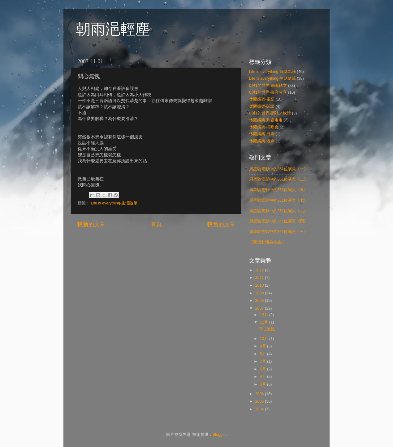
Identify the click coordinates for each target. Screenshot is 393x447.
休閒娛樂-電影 (261, 99)
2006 (260, 394)
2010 (260, 285)
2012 (260, 270)
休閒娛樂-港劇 (261, 141)
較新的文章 (91, 224)
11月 (265, 322)
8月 (263, 354)
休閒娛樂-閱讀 (261, 106)
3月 (263, 384)
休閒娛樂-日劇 (261, 134)
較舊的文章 (221, 224)
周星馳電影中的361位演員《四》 (278, 221)
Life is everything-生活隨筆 (114, 203)
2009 (260, 293)
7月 (263, 361)
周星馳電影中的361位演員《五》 (278, 190)
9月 (263, 346)
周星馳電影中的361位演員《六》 (278, 211)
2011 (260, 277)
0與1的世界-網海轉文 (268, 85)
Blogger (219, 434)
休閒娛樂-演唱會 (264, 127)
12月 (265, 315)
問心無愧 (267, 329)
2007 (260, 308)
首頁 (156, 224)
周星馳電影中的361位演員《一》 (278, 169)
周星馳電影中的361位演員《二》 (278, 179)
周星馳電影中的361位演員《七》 (278, 200)
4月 (263, 376)
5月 (263, 369)
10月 (265, 339)
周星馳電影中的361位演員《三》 (278, 232)
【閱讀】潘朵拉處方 (267, 242)
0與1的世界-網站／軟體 (270, 113)
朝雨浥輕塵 (113, 29)
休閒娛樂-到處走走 (266, 120)
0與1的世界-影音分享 (268, 92)
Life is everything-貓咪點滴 (272, 71)
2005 (260, 401)
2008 (260, 300)
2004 (260, 409)
